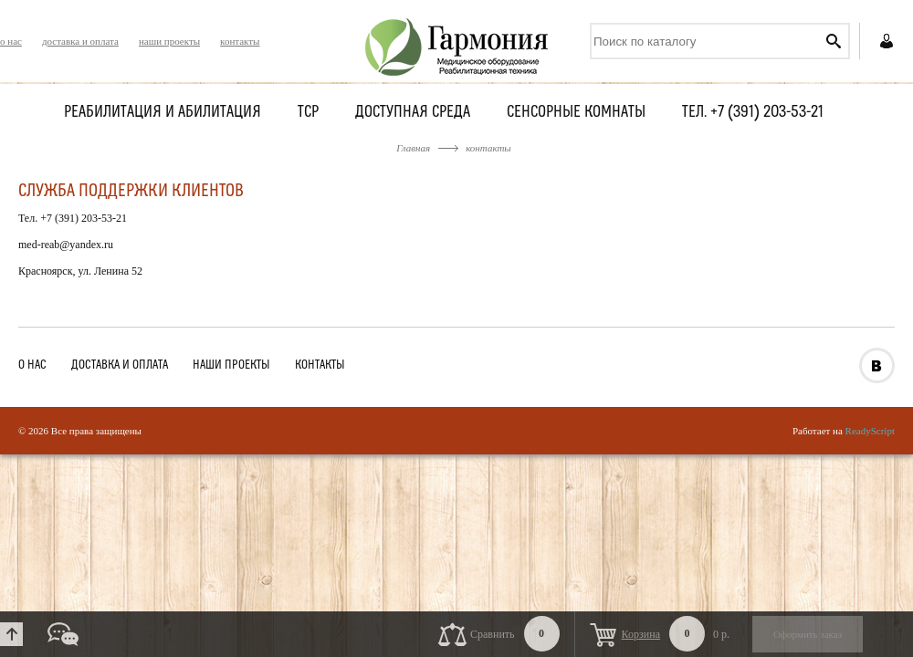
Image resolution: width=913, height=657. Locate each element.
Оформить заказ (807, 634)
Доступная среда (412, 112)
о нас (11, 41)
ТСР (308, 112)
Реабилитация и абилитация (162, 112)
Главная (413, 147)
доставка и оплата (80, 41)
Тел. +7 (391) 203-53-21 (753, 112)
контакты (239, 41)
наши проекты (169, 41)
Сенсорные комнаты (576, 112)
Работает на (843, 430)
